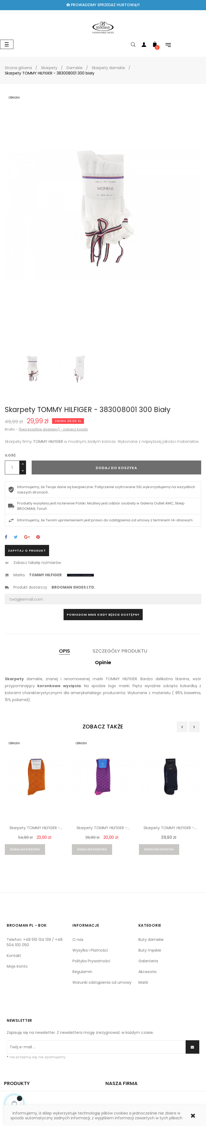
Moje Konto (17, 966)
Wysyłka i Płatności (90, 950)
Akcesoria (147, 971)
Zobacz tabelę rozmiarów (37, 562)
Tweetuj (16, 537)
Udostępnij (6, 537)
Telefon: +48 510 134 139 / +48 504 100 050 (34, 942)
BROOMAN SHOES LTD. (73, 587)
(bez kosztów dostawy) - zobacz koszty (53, 429)
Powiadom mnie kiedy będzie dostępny (103, 614)
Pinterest (38, 537)
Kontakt (14, 955)
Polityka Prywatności (91, 961)
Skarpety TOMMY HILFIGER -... (35, 828)
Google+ (27, 537)
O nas (77, 939)
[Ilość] (12, 467)
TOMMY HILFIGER (45, 575)
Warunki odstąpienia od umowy (101, 982)
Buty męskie (149, 950)
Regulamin (82, 971)
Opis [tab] (64, 651)
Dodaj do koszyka (116, 467)
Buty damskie (151, 939)
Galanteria (148, 961)
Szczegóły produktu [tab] (120, 651)
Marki (143, 982)
